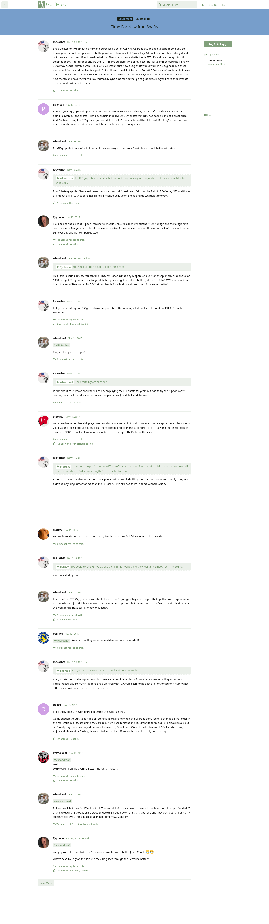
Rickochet (63, 374)
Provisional (64, 830)
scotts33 (65, 495)
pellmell (65, 699)
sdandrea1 (66, 207)
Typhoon (65, 296)
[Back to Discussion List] (4, 4)
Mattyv (64, 595)
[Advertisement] (114, 114)
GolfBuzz (56, 4)
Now (207, 115)
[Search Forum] (177, 4)
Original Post (212, 54)
